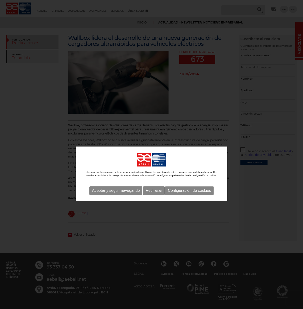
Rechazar (154, 199)
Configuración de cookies (189, 199)
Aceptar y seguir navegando (116, 199)
